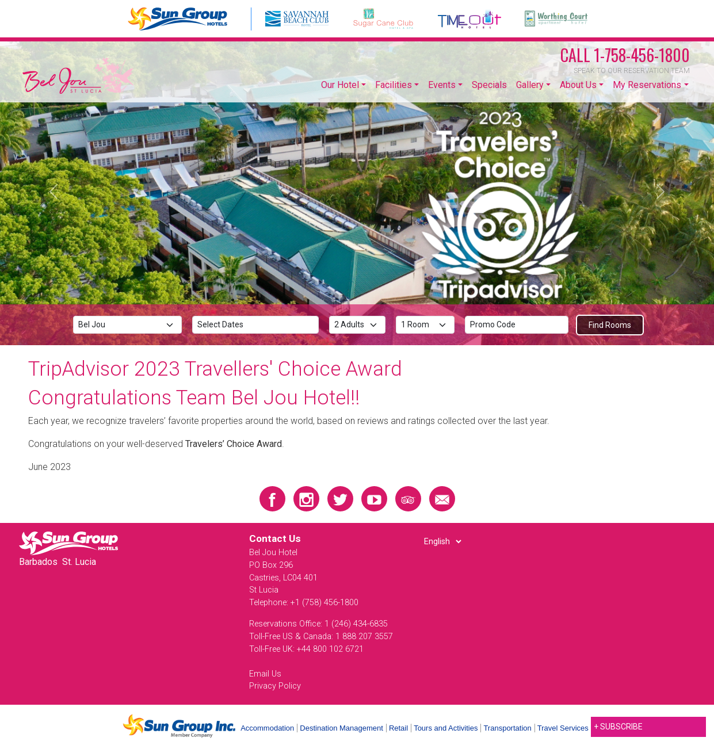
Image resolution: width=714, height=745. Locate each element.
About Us (578, 84)
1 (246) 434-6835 (356, 624)
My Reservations (647, 84)
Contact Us (275, 538)
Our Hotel (340, 84)
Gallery (530, 84)
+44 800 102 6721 (330, 649)
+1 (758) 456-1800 (324, 603)
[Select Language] (442, 541)
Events (442, 84)
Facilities (393, 84)
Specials (489, 84)
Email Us (265, 674)
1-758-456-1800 (625, 55)
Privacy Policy (275, 686)
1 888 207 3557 (364, 636)
